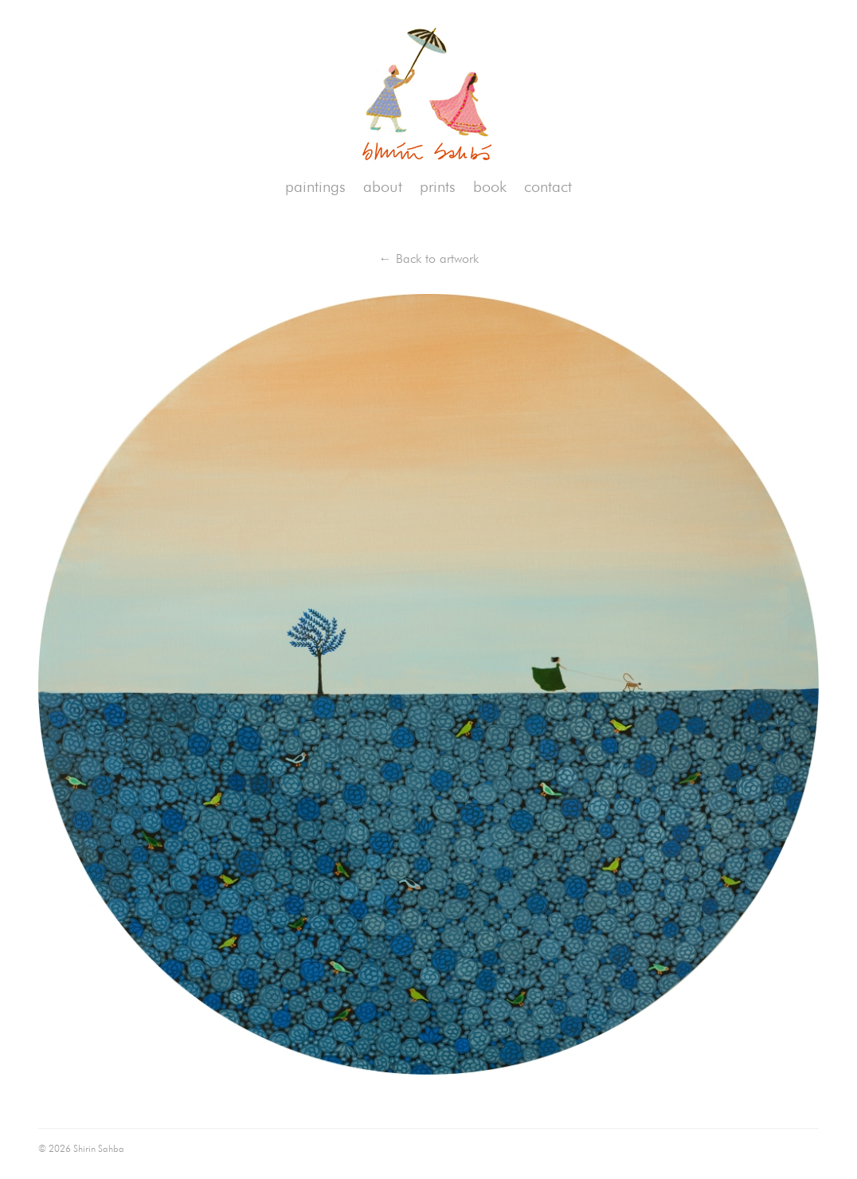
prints (438, 186)
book (490, 186)
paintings (315, 186)
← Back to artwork (429, 258)
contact (548, 186)
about (382, 186)
